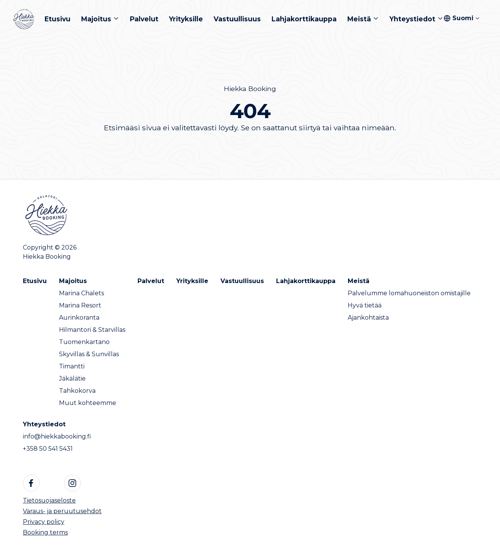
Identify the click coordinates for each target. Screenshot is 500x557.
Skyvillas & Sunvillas (89, 354)
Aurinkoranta (79, 317)
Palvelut (150, 281)
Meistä (358, 281)
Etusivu (35, 281)
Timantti (72, 366)
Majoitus (73, 281)
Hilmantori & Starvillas (92, 329)
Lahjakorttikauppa (305, 281)
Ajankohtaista (368, 317)
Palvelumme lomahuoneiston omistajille (409, 293)
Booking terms (45, 532)
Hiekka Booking (250, 89)
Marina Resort (80, 305)
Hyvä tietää (365, 305)
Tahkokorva (77, 390)
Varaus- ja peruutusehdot (62, 511)
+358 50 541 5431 (48, 448)
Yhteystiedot (44, 424)
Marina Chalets (81, 293)
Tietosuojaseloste (49, 500)
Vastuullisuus (242, 281)
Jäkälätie (72, 378)
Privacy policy (43, 521)
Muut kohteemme (87, 403)
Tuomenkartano (84, 342)
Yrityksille (192, 281)
